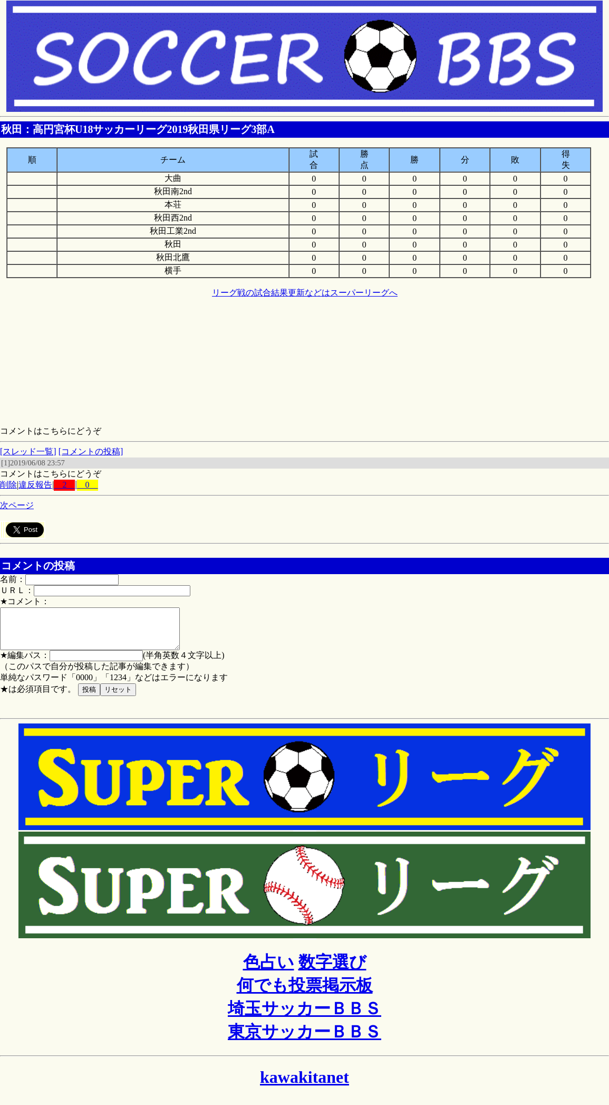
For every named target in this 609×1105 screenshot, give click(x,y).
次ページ (17, 505)
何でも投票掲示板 (305, 993)
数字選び (332, 969)
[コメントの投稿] (91, 451)
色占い (268, 969)
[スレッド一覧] (28, 451)
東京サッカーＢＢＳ (304, 1039)
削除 (8, 484)
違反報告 (35, 484)
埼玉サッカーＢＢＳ (304, 1016)
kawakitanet (304, 1084)
